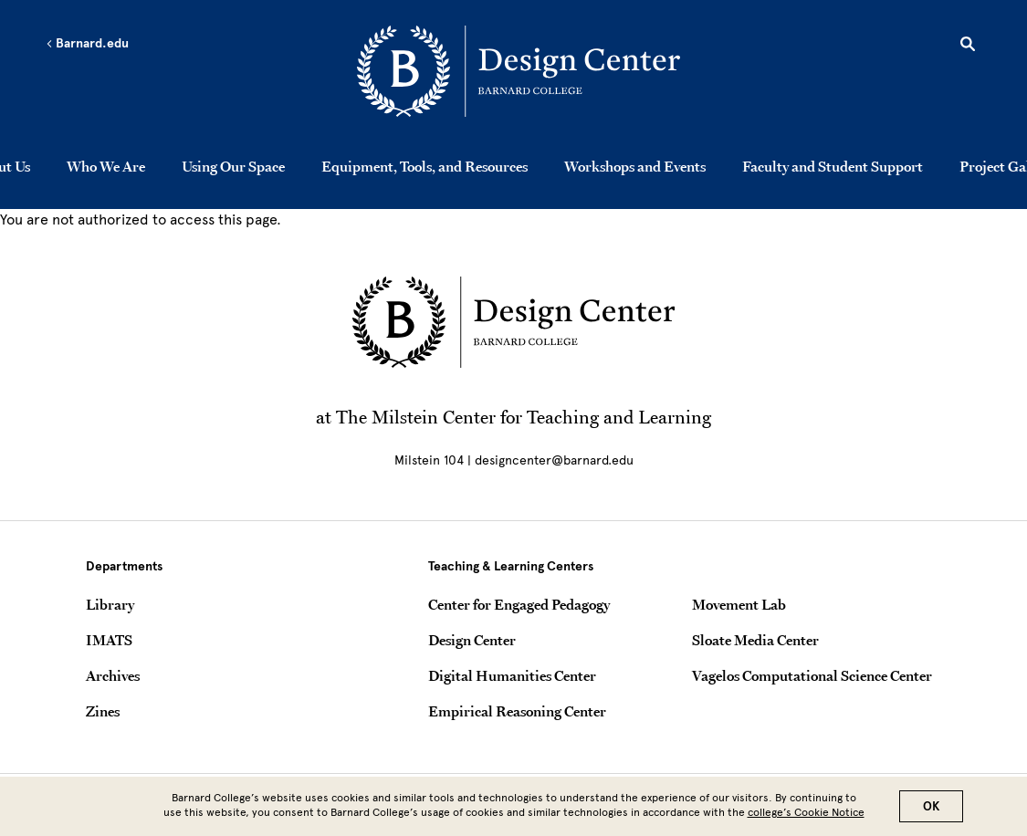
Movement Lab (739, 604)
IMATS (109, 640)
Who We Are (106, 166)
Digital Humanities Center (512, 675)
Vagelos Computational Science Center (812, 675)
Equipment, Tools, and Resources (424, 166)
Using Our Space (233, 166)
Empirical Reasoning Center (517, 711)
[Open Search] (967, 47)
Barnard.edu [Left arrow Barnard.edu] (87, 44)
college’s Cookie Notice (806, 816)
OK (931, 810)
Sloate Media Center (755, 640)
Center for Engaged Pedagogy (519, 604)
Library (110, 604)
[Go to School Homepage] (518, 74)
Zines (103, 711)
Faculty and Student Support (832, 166)
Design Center (472, 640)
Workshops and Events (635, 166)
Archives (113, 675)
